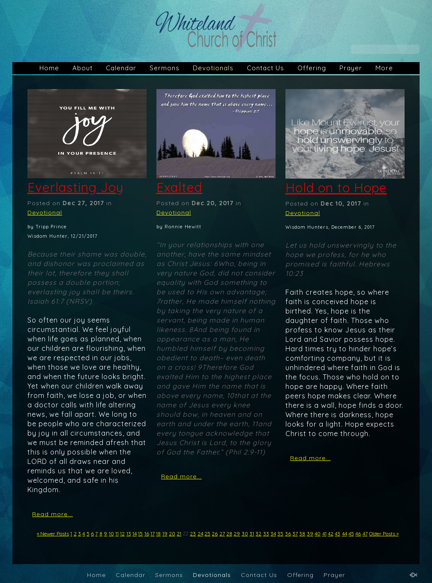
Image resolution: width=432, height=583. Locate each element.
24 (200, 533)
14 (134, 533)
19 (165, 533)
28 (229, 533)
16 (146, 533)
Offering (311, 68)
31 (251, 533)
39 (310, 533)
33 (266, 533)
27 (222, 533)
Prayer (350, 68)
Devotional (44, 212)
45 (351, 533)
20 (172, 533)
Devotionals (213, 68)
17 (152, 533)
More (384, 68)
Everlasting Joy (75, 187)
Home (49, 68)
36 (288, 533)
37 (295, 533)
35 (280, 533)
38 (302, 533)
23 (193, 533)
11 (117, 533)
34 (273, 533)
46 (358, 533)
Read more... (52, 514)
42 (330, 533)
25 (207, 533)
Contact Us (265, 68)
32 (258, 533)
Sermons (165, 68)
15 (140, 533)
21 (179, 533)
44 (344, 533)
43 (337, 533)
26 (215, 533)
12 (122, 533)
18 (158, 533)
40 (318, 533)
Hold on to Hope (336, 187)
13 (128, 533)
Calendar (121, 68)
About (82, 68)
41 (324, 533)
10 (111, 533)
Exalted (179, 187)
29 (237, 533)
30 (245, 533)
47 (365, 533)
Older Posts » (384, 533)
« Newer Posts (53, 533)
